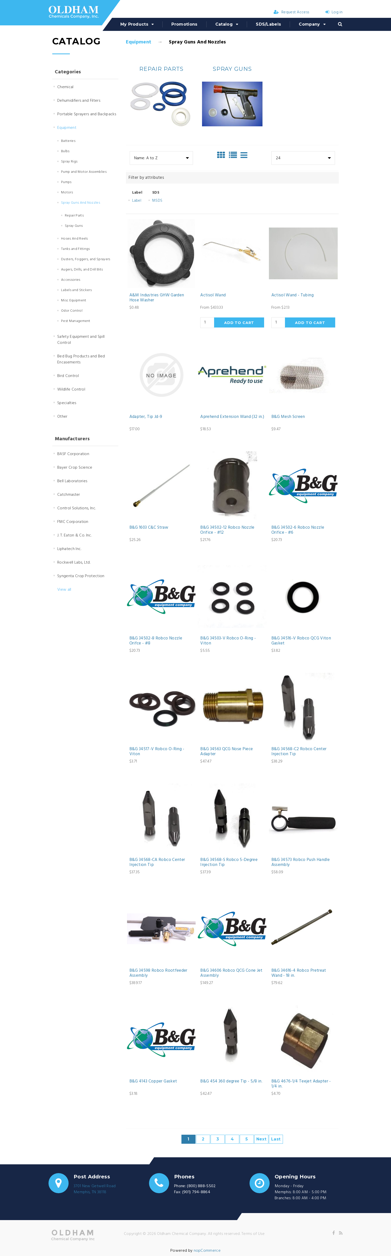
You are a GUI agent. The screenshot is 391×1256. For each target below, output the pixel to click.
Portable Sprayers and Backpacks (86, 114)
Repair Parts (74, 216)
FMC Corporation (72, 522)
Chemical (65, 87)
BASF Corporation (73, 454)
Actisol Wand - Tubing (292, 295)
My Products (134, 24)
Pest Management (75, 321)
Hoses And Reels (74, 239)
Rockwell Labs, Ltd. (73, 562)
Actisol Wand (213, 295)
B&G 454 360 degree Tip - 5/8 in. (231, 1081)
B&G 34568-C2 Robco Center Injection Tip (299, 752)
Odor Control (71, 311)
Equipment (139, 42)
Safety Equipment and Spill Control (81, 340)
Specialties (66, 403)
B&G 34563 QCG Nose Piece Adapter (226, 752)
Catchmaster (68, 495)
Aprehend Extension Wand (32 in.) (232, 416)
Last (275, 1139)
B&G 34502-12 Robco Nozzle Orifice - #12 (227, 530)
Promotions (184, 24)
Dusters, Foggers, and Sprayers (85, 259)
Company (309, 24)
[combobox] (161, 158)
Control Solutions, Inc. (76, 508)
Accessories (70, 280)
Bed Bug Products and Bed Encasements (81, 359)
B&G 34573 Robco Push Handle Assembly (300, 862)
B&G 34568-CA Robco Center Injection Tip (157, 862)
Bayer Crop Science (74, 467)
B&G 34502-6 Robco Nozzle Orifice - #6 (297, 530)
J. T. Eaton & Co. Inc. (74, 535)
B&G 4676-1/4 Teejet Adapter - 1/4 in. (301, 1084)
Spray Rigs (69, 162)
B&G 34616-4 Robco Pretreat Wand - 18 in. (298, 973)
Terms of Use (253, 1234)
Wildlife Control (71, 389)
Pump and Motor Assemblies (84, 172)
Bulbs (65, 151)
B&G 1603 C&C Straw (148, 527)
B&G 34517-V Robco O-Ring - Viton (156, 752)
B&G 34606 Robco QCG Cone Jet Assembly (231, 973)
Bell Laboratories (72, 481)
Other (62, 416)
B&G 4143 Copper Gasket (153, 1081)
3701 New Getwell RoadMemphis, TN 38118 (95, 1189)
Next (261, 1139)
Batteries (68, 141)
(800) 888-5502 (201, 1186)
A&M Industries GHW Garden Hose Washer (156, 298)
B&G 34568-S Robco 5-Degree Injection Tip (229, 862)
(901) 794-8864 (196, 1192)
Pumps (66, 182)
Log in (334, 12)
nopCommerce (207, 1250)
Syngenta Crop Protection (81, 576)
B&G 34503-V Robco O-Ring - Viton (228, 641)
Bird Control (68, 376)
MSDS (157, 201)
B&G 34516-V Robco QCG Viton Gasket (301, 641)
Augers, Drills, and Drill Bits (82, 269)
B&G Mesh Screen (288, 416)
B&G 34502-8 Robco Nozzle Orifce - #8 (155, 641)
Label (136, 201)
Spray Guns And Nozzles (80, 203)
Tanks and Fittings (75, 249)
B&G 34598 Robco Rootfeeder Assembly (158, 973)
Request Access (291, 12)
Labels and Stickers (76, 290)
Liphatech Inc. (69, 549)
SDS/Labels (268, 24)
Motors (67, 192)
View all (64, 589)
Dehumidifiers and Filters (78, 100)
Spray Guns (74, 226)
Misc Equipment (73, 300)
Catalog (224, 24)
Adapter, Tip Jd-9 (145, 416)
